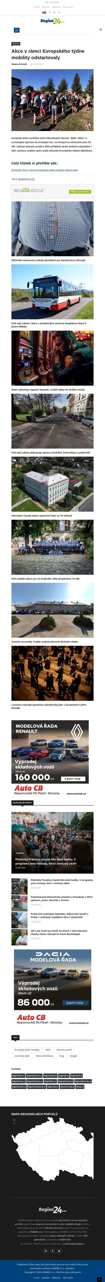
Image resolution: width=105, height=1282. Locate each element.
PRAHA (14, 914)
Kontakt (46, 6)
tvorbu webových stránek (62, 1235)
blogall (73, 1055)
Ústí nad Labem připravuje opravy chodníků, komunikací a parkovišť (50, 452)
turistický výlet (21, 1055)
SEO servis (68, 6)
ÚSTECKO (15, 44)
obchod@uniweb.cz (74, 1243)
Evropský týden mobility (26, 1049)
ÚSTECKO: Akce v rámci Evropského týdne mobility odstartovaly (44, 170)
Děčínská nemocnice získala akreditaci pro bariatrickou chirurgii (48, 260)
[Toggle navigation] (16, 30)
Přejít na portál (80, 191)
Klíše (48, 1049)
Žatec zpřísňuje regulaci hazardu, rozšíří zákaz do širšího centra (48, 389)
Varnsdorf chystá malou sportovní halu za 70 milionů (41, 515)
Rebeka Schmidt (19, 64)
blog (61, 1055)
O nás (37, 6)
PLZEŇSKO (20, 853)
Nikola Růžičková (44, 1055)
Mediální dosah (73, 1224)
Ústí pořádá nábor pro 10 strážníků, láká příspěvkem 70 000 (45, 578)
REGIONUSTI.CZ (26, 179)
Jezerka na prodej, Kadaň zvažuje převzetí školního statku (44, 641)
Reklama (56, 6)
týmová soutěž (64, 1049)
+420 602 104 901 (31, 1243)
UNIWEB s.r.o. (36, 1231)
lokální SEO (65, 1239)
